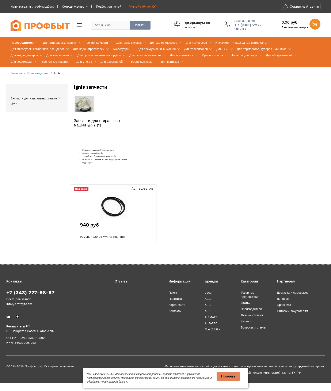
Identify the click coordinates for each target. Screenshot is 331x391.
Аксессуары (121, 49)
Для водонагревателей (88, 49)
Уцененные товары (55, 61)
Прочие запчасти (96, 42)
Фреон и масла (212, 55)
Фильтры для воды (244, 55)
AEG (208, 305)
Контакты (175, 311)
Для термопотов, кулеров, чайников (261, 49)
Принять (228, 376)
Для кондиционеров (24, 55)
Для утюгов (84, 61)
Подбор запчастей (108, 6)
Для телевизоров (196, 49)
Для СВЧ (222, 49)
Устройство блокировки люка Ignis (99, 156)
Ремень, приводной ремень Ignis (98, 150)
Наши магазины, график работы (32, 6)
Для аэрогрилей (111, 61)
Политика (175, 298)
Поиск (173, 292)
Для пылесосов (196, 42)
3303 (208, 292)
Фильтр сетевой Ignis (92, 153)
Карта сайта (177, 305)
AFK (207, 311)
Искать (140, 25)
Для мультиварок (182, 55)
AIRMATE (211, 317)
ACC (208, 298)
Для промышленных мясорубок (99, 55)
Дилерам (283, 298)
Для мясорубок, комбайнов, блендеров (38, 49)
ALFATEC (211, 323)
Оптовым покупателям (292, 311)
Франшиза (284, 305)
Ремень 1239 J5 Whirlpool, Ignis (102, 236)
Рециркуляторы (141, 61)
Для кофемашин (22, 61)
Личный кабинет (252, 315)
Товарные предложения (250, 295)
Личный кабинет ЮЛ (143, 6)
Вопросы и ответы (253, 327)
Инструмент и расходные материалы (241, 42)
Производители (22, 42)
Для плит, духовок (128, 42)
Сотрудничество (73, 6)
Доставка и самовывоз (292, 292)
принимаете (172, 377)
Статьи (245, 303)
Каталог (246, 321)
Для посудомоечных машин (157, 49)
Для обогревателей (279, 55)
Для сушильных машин (145, 55)
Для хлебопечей (57, 55)
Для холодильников (163, 42)
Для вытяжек (170, 61)
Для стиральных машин (59, 42)
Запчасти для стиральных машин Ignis (34, 101)
